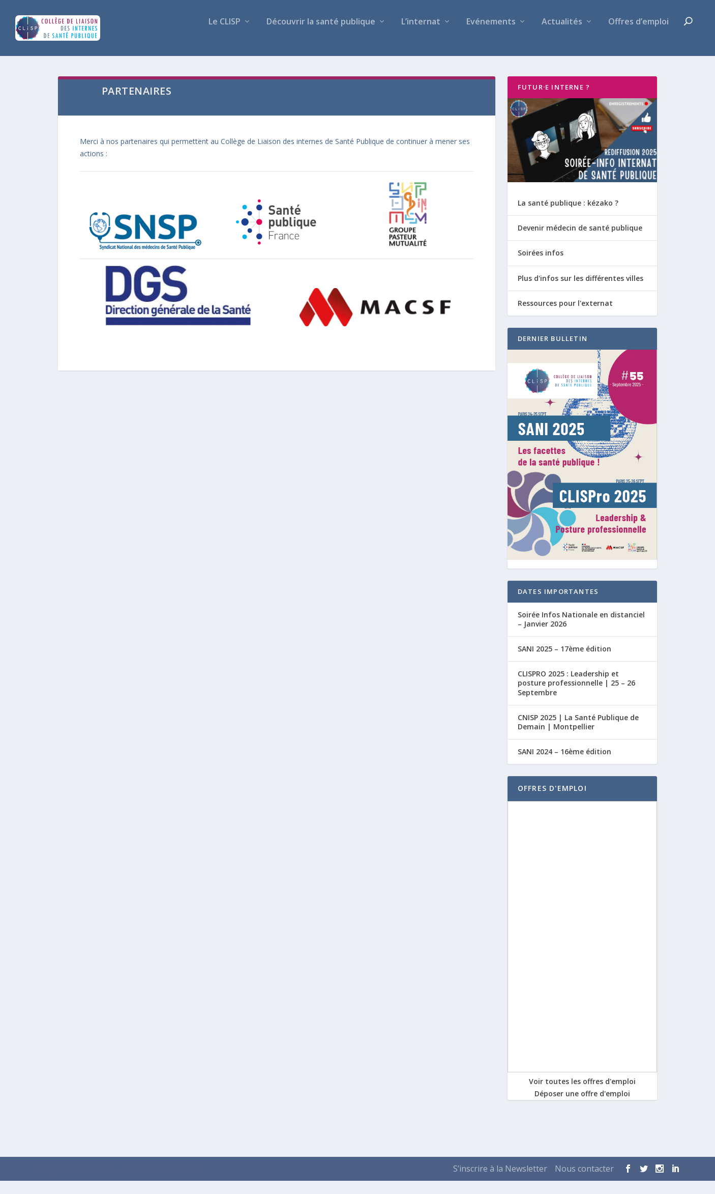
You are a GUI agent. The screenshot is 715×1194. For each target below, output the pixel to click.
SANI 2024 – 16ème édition (564, 765)
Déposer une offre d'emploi (582, 1107)
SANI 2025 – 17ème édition (564, 662)
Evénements (491, 35)
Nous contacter (584, 1181)
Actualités (562, 35)
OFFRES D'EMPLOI (552, 801)
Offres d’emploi (638, 35)
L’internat (420, 35)
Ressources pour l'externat (565, 316)
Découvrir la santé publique (320, 35)
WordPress (183, 1182)
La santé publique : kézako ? (568, 216)
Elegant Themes (93, 1182)
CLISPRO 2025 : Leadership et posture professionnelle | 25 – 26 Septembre (576, 696)
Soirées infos (540, 266)
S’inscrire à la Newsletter (500, 1181)
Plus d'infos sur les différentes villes (580, 291)
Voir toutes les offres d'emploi (582, 1094)
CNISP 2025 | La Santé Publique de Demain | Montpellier (578, 735)
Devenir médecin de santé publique (580, 241)
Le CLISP (224, 35)
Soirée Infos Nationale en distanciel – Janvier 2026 (581, 632)
